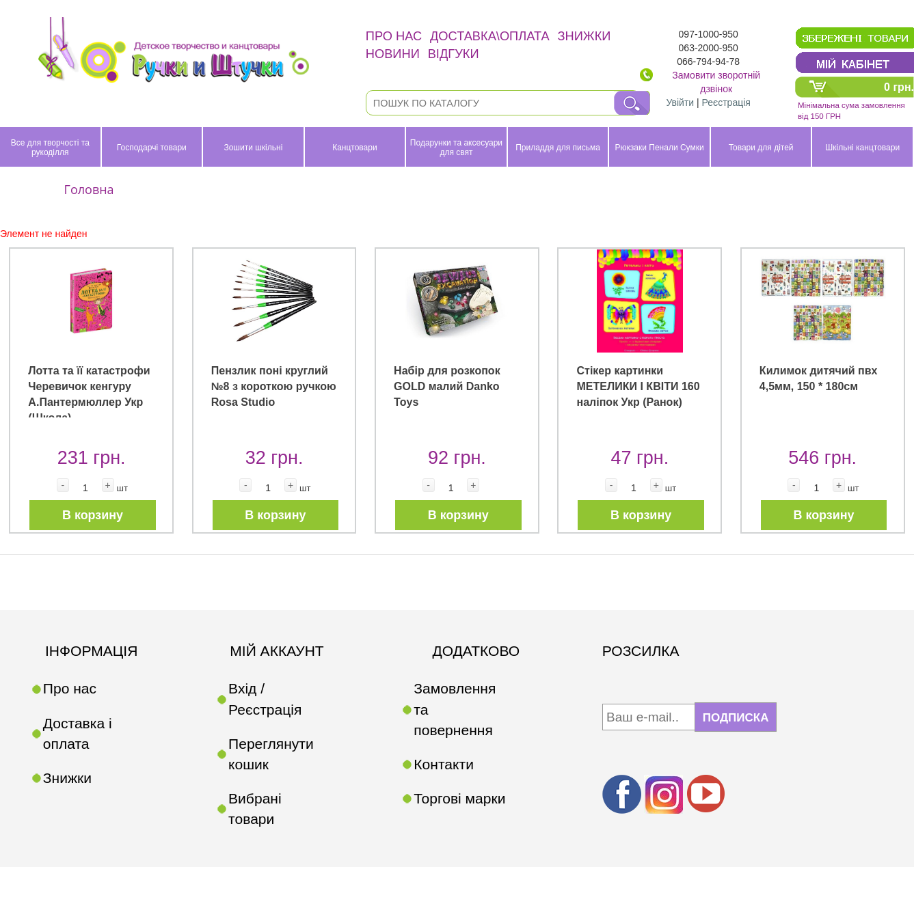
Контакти (444, 764)
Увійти (680, 102)
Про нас (394, 36)
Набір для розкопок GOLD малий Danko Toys (447, 386)
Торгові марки (459, 798)
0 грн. (899, 87)
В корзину (92, 515)
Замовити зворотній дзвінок (716, 82)
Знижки (584, 36)
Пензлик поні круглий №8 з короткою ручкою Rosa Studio (273, 386)
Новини (393, 53)
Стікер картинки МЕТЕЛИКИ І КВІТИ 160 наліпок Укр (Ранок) (637, 386)
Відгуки (453, 53)
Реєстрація (726, 102)
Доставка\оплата (490, 36)
